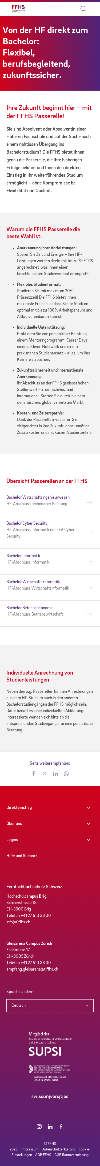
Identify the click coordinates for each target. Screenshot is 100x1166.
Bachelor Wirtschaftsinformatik (45, 586)
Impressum (30, 1149)
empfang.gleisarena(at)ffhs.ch (32, 969)
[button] (33, 774)
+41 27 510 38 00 (36, 916)
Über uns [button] (14, 824)
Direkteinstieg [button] (19, 808)
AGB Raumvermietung (71, 1155)
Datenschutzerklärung (58, 1149)
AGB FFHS (43, 1155)
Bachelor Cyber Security (45, 530)
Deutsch (18, 1006)
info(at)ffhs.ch (18, 922)
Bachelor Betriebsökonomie (45, 612)
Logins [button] (12, 840)
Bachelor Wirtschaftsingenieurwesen (45, 501)
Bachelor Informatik (45, 560)
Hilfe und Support (21, 856)
